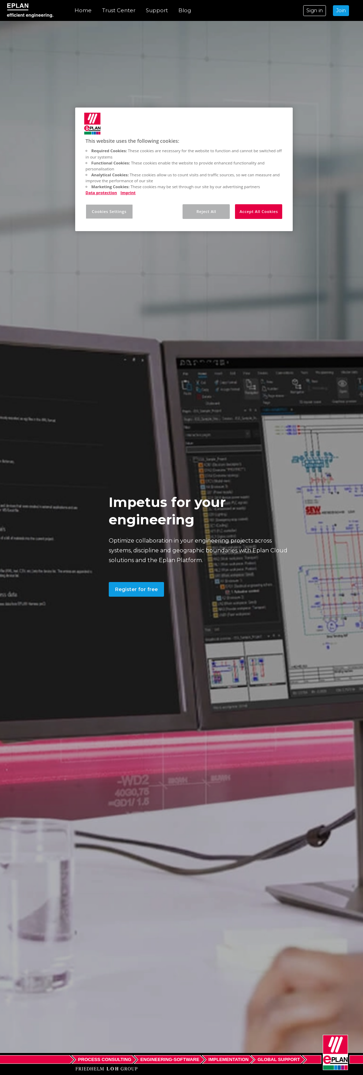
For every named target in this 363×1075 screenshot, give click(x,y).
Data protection (101, 192)
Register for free (136, 589)
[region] (184, 169)
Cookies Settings (109, 211)
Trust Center (118, 10)
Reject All (206, 211)
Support (157, 10)
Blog (184, 10)
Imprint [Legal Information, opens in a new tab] (128, 192)
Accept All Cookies (259, 211)
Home (83, 10)
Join (341, 10)
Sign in (314, 10)
